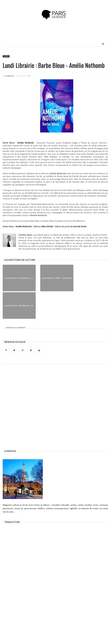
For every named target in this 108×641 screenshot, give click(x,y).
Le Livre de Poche (78, 226)
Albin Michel (47, 226)
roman (6, 56)
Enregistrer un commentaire (15, 327)
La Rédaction (9, 76)
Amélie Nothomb (25, 143)
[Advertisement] (54, 35)
